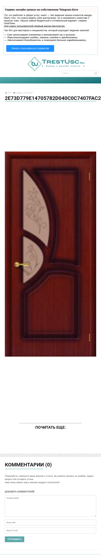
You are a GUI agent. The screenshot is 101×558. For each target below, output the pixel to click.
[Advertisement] (50, 127)
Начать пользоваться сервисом (30, 48)
